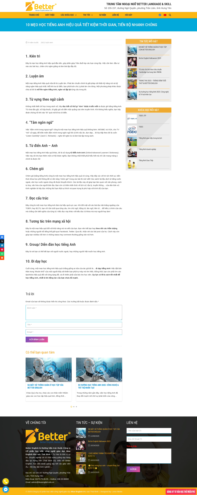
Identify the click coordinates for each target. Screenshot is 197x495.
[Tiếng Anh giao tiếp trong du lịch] (132, 138)
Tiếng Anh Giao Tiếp (146, 160)
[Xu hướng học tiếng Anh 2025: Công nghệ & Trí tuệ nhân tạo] (99, 359)
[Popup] (181, 492)
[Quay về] (26, 379)
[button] (170, 15)
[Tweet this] (2, 241)
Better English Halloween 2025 (150, 58)
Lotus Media (117, 491)
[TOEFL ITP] (132, 116)
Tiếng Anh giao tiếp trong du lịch (150, 138)
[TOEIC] (132, 127)
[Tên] (74, 324)
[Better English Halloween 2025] (132, 58)
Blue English (77, 491)
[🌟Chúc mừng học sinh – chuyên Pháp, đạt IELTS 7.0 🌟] (81, 466)
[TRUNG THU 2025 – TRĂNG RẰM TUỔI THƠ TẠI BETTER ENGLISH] (132, 81)
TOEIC (141, 127)
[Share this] (2, 237)
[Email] (74, 332)
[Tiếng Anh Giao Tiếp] (132, 161)
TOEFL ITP (142, 116)
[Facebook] (159, 15)
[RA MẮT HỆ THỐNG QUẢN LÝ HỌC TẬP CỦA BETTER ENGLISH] (49, 359)
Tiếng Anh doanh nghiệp (147, 149)
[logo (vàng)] (41, 6)
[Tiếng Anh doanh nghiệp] (132, 150)
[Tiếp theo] (121, 379)
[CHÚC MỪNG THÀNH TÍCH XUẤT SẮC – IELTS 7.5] (81, 454)
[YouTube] (164, 15)
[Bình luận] (74, 312)
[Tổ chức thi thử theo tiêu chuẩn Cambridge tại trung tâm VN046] (132, 70)
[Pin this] (2, 249)
